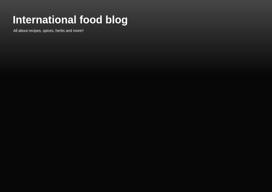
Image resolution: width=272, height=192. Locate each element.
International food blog (70, 20)
